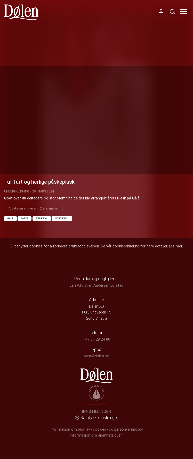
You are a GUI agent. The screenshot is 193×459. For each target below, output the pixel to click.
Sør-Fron (41, 218)
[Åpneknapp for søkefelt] (172, 11)
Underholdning (16, 191)
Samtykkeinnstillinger (96, 417)
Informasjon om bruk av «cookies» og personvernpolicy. (96, 429)
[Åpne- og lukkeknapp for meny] (184, 11)
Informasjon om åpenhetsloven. (96, 435)
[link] (21, 11)
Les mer (175, 246)
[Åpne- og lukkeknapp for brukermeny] (161, 11)
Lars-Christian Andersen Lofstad (96, 285)
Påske (24, 218)
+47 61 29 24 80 (96, 339)
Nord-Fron (62, 218)
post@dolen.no (96, 356)
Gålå (10, 218)
